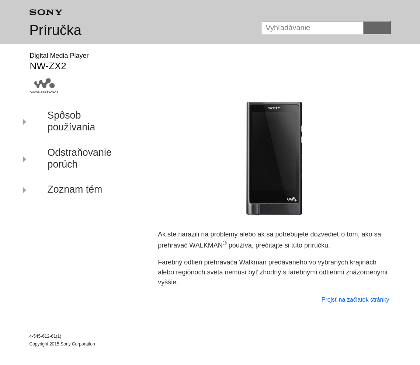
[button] (77, 122)
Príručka (55, 30)
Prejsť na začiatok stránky (355, 299)
